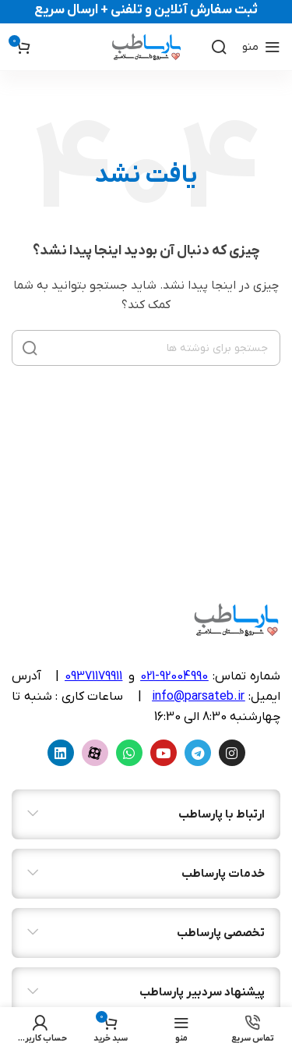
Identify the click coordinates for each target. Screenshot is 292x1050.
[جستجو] (218, 46)
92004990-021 (174, 676)
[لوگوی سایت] (146, 46)
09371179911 (93, 676)
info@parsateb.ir (198, 696)
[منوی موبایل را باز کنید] (261, 46)
